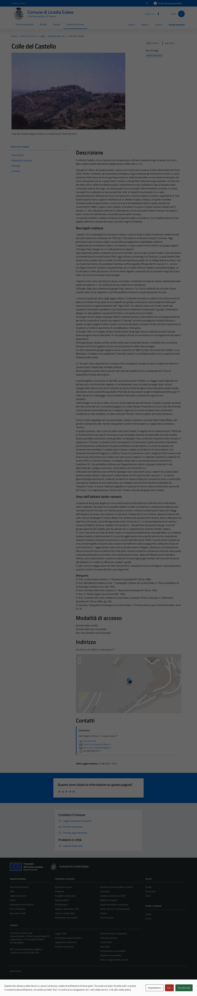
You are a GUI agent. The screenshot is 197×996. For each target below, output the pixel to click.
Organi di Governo (18, 895)
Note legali (105, 946)
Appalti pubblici (62, 900)
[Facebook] (157, 13)
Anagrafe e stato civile (65, 895)
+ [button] (80, 658)
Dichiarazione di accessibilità (113, 951)
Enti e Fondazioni (17, 909)
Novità (43, 24)
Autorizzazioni (61, 904)
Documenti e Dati (18, 913)
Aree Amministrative (19, 887)
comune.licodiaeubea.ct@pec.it (28, 949)
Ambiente (59, 891)
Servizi (56, 24)
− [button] (80, 662)
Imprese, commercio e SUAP (113, 895)
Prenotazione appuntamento (68, 937)
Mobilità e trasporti (108, 900)
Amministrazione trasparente (113, 933)
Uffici (12, 891)
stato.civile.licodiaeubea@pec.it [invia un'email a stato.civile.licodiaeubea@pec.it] (95, 747)
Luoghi (148, 914)
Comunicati (150, 891)
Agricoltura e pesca (63, 887)
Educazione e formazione (66, 917)
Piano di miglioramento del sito (114, 959)
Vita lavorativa (106, 917)
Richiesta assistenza (64, 946)
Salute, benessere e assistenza (114, 904)
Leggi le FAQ (60, 933)
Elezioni (131, 24)
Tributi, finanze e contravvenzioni (115, 909)
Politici (13, 900)
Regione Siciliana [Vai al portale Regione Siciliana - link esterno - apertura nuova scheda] (19, 3)
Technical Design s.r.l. (28, 988)
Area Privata (15, 971)
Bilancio (145, 24)
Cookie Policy (106, 942)
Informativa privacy (109, 937)
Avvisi (148, 895)
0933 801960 (87, 741)
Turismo (158, 24)
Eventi (148, 918)
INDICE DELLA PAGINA (38, 146)
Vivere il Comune (75, 24)
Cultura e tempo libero (65, 913)
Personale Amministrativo (21, 904)
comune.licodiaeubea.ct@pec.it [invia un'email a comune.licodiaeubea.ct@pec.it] (95, 744)
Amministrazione (24, 24)
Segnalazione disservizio (66, 942)
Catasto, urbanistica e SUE (67, 909)
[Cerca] (181, 14)
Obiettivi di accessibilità (110, 955)
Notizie (148, 887)
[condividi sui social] (152, 43)
